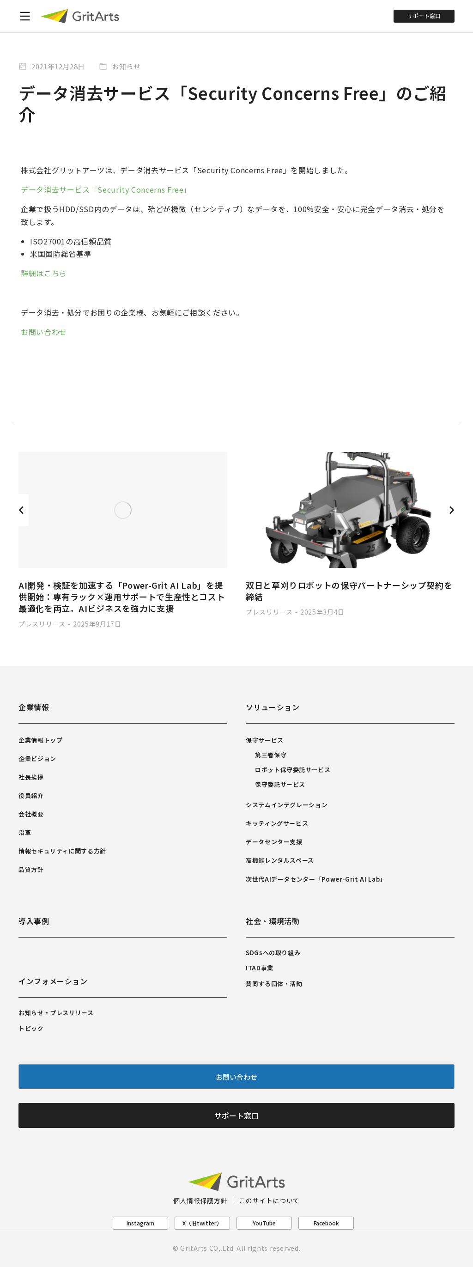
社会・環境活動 (272, 920)
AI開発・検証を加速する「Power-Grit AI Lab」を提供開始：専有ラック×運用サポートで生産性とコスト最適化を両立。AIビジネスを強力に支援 (121, 596)
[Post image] (122, 510)
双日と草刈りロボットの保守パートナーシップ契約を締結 (349, 591)
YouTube (264, 1223)
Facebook (326, 1223)
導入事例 (33, 920)
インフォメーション (53, 981)
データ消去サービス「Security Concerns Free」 (106, 189)
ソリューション (272, 707)
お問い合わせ (44, 331)
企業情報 (33, 707)
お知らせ (126, 66)
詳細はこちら (44, 273)
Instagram (140, 1223)
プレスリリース (41, 623)
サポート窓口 (424, 15)
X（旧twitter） (202, 1223)
